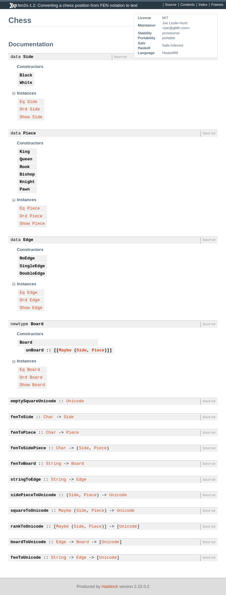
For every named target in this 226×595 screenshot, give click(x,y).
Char (48, 417)
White (26, 83)
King (25, 152)
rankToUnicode (27, 527)
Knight (27, 182)
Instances (26, 93)
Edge (28, 240)
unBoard (35, 350)
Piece (29, 133)
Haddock (109, 586)
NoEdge (27, 258)
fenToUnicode (26, 558)
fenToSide (22, 417)
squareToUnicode (30, 511)
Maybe (65, 350)
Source (170, 5)
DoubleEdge (32, 274)
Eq (22, 102)
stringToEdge (26, 480)
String (53, 464)
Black (26, 75)
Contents (187, 5)
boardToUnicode (28, 542)
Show (25, 117)
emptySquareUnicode (33, 401)
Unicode (75, 401)
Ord (23, 109)
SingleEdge (32, 266)
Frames (217, 5)
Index (202, 5)
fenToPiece (23, 433)
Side (28, 57)
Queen (26, 159)
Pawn (25, 189)
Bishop (27, 174)
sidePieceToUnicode (33, 495)
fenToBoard (23, 464)
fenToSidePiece (28, 448)
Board (37, 324)
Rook (25, 167)
